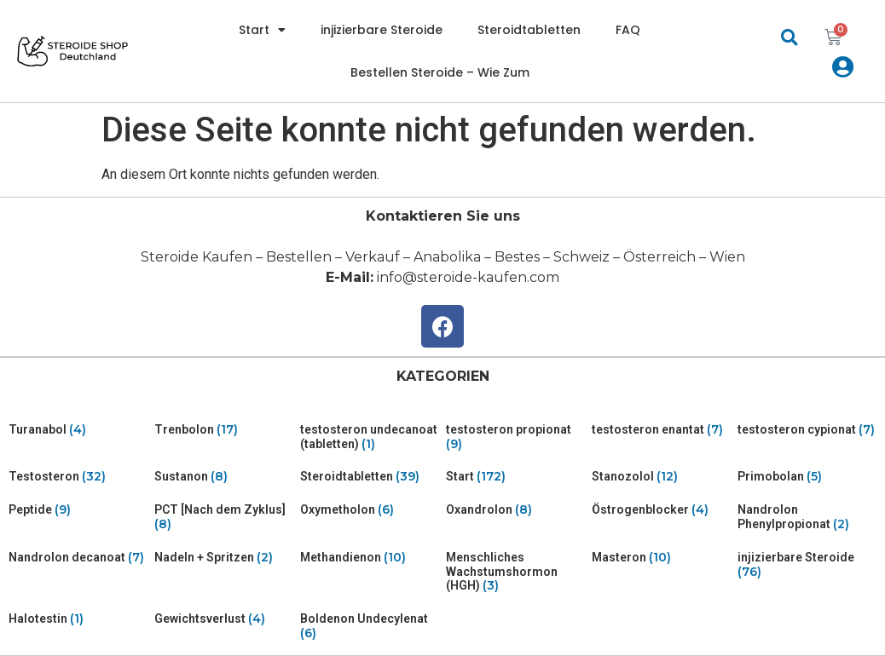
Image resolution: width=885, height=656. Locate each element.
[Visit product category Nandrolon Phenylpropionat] (807, 517)
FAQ (628, 29)
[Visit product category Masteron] (661, 557)
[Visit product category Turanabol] (78, 430)
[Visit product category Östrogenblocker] (661, 510)
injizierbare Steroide (381, 29)
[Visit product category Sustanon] (223, 476)
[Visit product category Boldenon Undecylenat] (369, 626)
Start (262, 29)
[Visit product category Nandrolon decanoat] (78, 557)
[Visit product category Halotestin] (78, 619)
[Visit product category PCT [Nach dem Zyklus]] (223, 517)
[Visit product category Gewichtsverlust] (223, 619)
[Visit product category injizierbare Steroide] (807, 564)
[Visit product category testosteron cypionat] (807, 430)
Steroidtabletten (529, 29)
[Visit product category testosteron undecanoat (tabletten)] (369, 437)
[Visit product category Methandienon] (369, 557)
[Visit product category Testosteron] (78, 476)
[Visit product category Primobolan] (807, 476)
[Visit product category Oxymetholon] (369, 510)
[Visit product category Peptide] (78, 510)
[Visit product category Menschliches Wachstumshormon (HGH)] (515, 571)
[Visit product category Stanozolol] (661, 476)
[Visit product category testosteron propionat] (515, 437)
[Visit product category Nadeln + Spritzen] (223, 557)
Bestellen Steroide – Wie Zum (439, 72)
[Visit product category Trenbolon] (223, 430)
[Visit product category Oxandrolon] (515, 510)
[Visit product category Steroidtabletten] (369, 476)
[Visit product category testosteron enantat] (661, 430)
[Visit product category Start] (515, 476)
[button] (789, 37)
